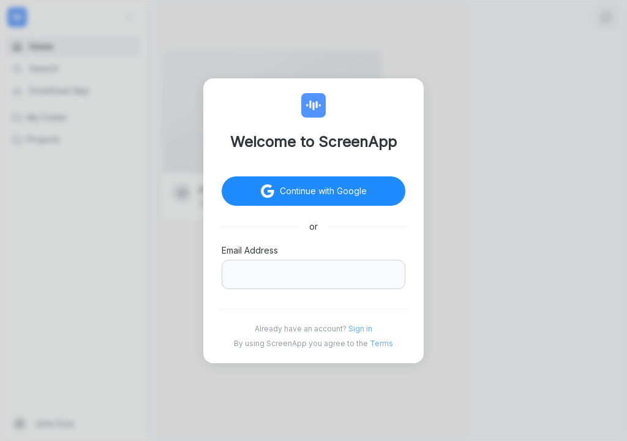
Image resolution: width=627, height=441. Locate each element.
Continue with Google (332, 191)
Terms (381, 343)
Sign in (360, 328)
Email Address (250, 250)
